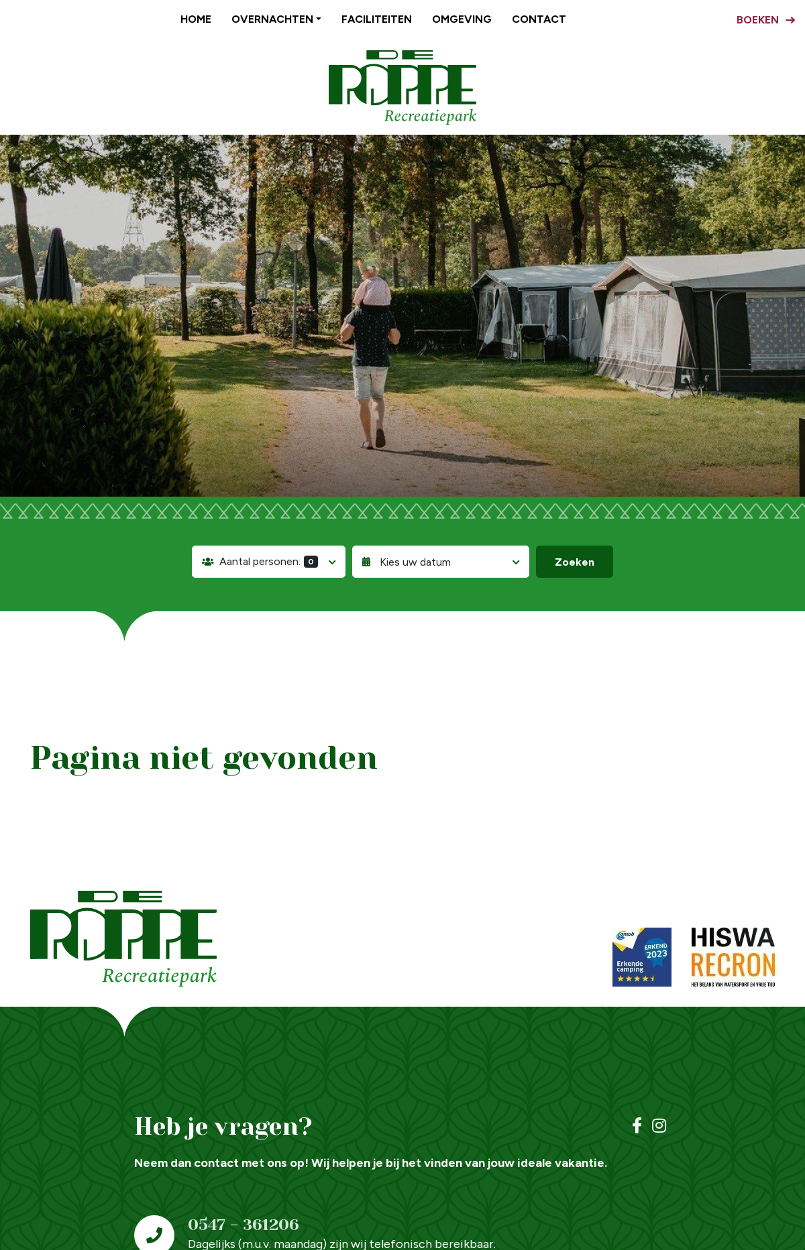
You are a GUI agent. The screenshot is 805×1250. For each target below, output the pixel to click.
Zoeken (574, 562)
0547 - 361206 (243, 1224)
